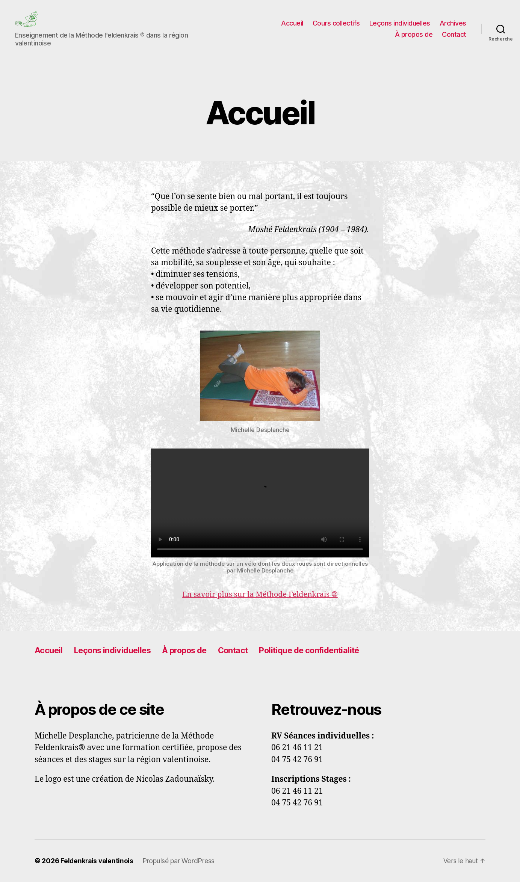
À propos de (414, 34)
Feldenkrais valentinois (97, 861)
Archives (453, 23)
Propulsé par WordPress (180, 861)
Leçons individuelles (399, 23)
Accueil (292, 23)
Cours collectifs (336, 23)
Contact (454, 34)
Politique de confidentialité (334, 650)
